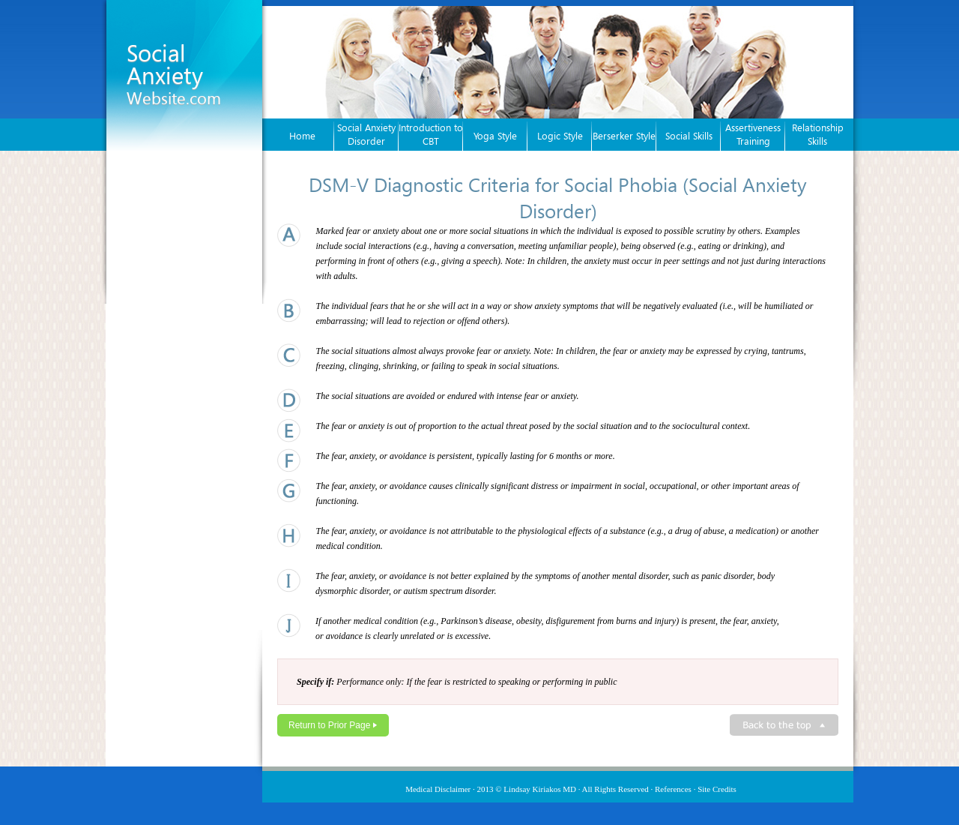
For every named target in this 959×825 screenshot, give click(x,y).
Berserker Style (624, 135)
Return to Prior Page (329, 725)
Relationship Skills (818, 134)
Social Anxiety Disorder (366, 134)
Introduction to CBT (431, 134)
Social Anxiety (174, 73)
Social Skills (689, 135)
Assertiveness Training (753, 134)
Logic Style (560, 135)
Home (302, 135)
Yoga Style (495, 135)
